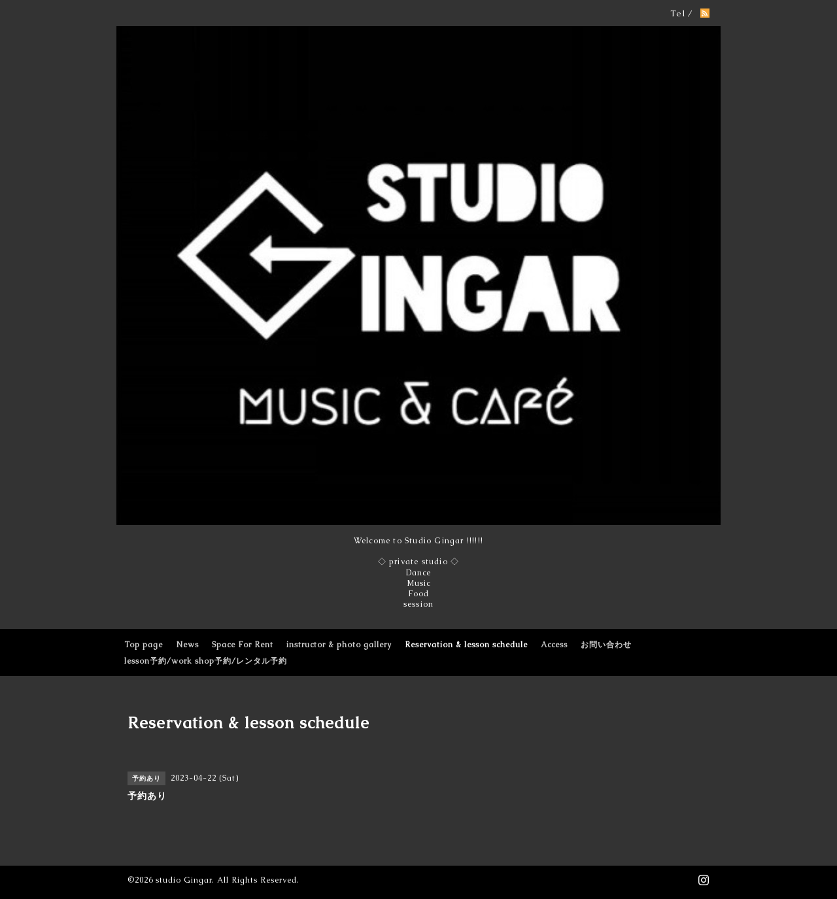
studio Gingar (184, 880)
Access (554, 644)
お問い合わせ (606, 644)
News (187, 644)
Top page (143, 644)
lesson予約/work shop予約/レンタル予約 (205, 661)
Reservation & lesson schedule (466, 644)
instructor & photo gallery (339, 644)
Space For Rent (242, 644)
